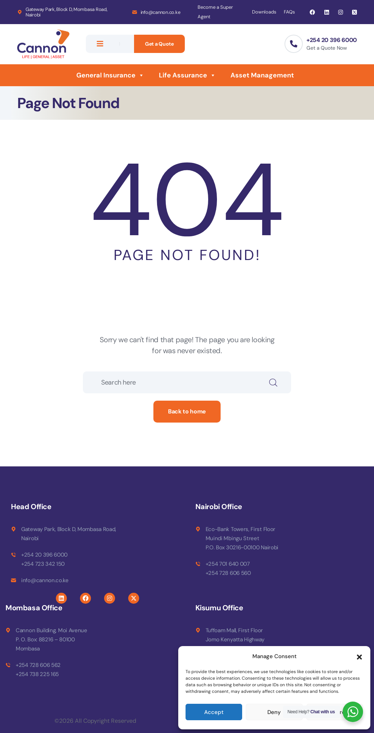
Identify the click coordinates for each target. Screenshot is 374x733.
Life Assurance (187, 75)
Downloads (264, 12)
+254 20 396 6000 (331, 40)
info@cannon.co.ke (160, 12)
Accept (214, 712)
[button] (359, 656)
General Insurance (110, 75)
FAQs (289, 12)
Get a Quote (159, 44)
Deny (274, 712)
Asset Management (262, 75)
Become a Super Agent (215, 12)
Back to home (187, 411)
